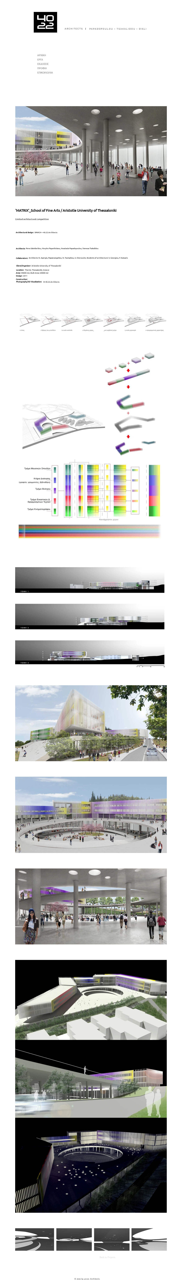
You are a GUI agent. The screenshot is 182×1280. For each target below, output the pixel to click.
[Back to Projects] (105, 1257)
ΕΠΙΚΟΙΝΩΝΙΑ (45, 72)
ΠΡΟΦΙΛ (42, 68)
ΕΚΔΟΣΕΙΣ (43, 63)
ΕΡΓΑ (40, 59)
